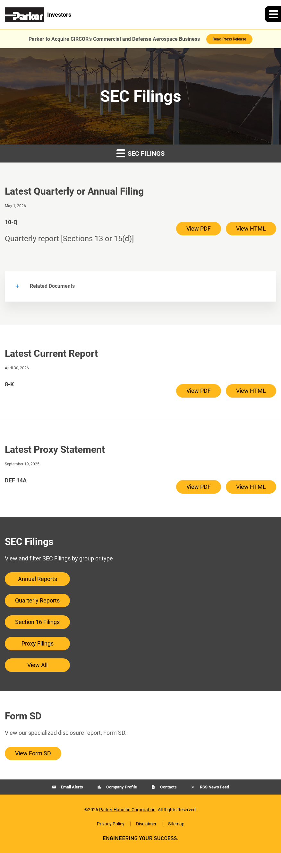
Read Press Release (229, 39)
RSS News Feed (214, 787)
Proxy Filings (37, 643)
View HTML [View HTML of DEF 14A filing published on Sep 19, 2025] (251, 486)
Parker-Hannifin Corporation (127, 809)
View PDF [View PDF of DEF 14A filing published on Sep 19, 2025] (198, 486)
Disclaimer (146, 824)
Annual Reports (37, 579)
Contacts (168, 787)
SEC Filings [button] (140, 153)
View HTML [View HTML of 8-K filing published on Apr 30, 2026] (251, 390)
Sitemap (176, 824)
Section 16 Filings (37, 622)
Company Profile (121, 787)
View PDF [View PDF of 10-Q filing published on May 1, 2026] (198, 228)
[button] (273, 14)
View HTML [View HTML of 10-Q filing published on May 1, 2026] (251, 228)
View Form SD (33, 753)
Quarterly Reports (37, 600)
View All (37, 665)
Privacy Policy (110, 824)
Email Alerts (71, 787)
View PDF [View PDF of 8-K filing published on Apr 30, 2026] (198, 390)
